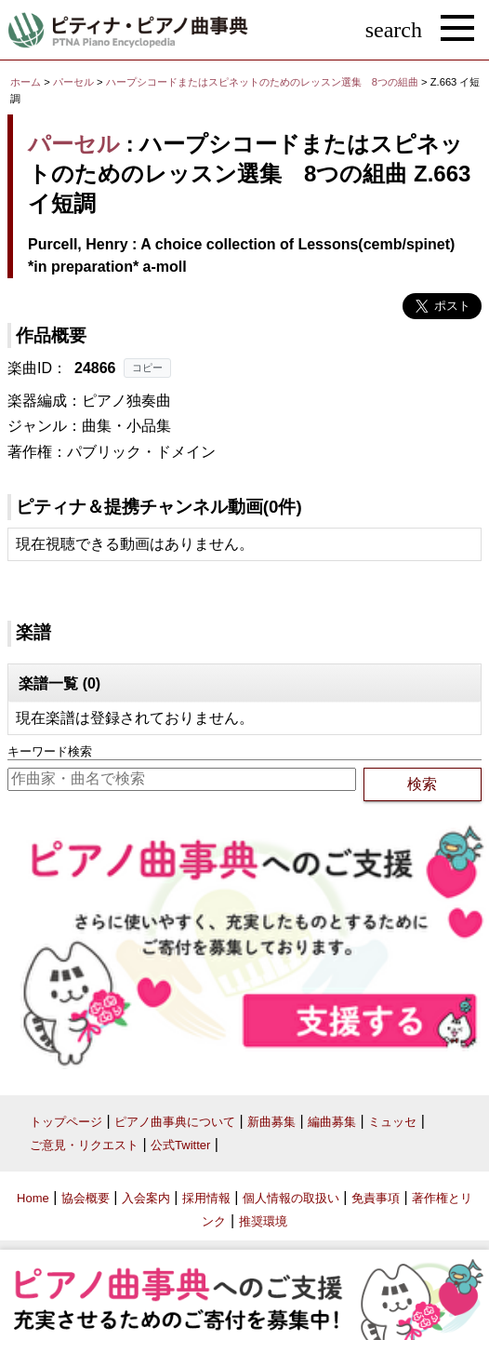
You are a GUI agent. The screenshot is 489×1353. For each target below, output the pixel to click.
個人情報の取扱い (291, 1198)
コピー (147, 367)
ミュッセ (392, 1122)
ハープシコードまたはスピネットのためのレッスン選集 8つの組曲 (263, 81)
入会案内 (146, 1198)
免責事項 (375, 1198)
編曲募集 (332, 1122)
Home (33, 1198)
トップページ (66, 1122)
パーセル (73, 81)
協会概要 (85, 1198)
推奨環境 (263, 1221)
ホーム (25, 81)
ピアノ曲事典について (174, 1122)
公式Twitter (180, 1145)
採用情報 (206, 1198)
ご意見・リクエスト (84, 1145)
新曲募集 (271, 1122)
